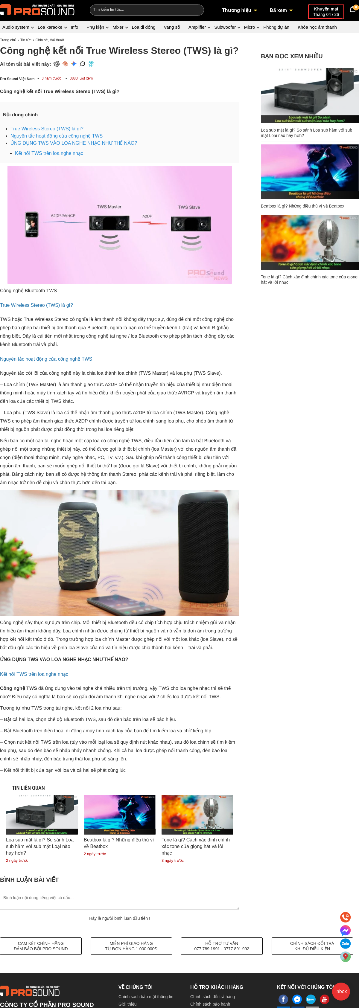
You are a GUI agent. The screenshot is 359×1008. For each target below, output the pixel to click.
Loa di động (143, 27)
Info (74, 27)
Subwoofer (225, 27)
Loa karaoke (50, 27)
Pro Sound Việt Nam (17, 79)
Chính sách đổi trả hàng (212, 996)
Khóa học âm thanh (317, 27)
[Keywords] (135, 9)
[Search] (195, 9)
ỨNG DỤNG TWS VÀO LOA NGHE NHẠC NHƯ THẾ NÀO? (73, 143)
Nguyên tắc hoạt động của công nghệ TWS (56, 135)
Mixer (118, 27)
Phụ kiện (95, 27)
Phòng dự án (276, 27)
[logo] (37, 9)
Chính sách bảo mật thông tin (145, 996)
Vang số (172, 27)
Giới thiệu (127, 1004)
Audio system (15, 27)
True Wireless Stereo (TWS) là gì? (46, 128)
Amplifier (197, 27)
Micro (249, 27)
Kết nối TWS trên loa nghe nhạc (49, 153)
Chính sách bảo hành (210, 1004)
